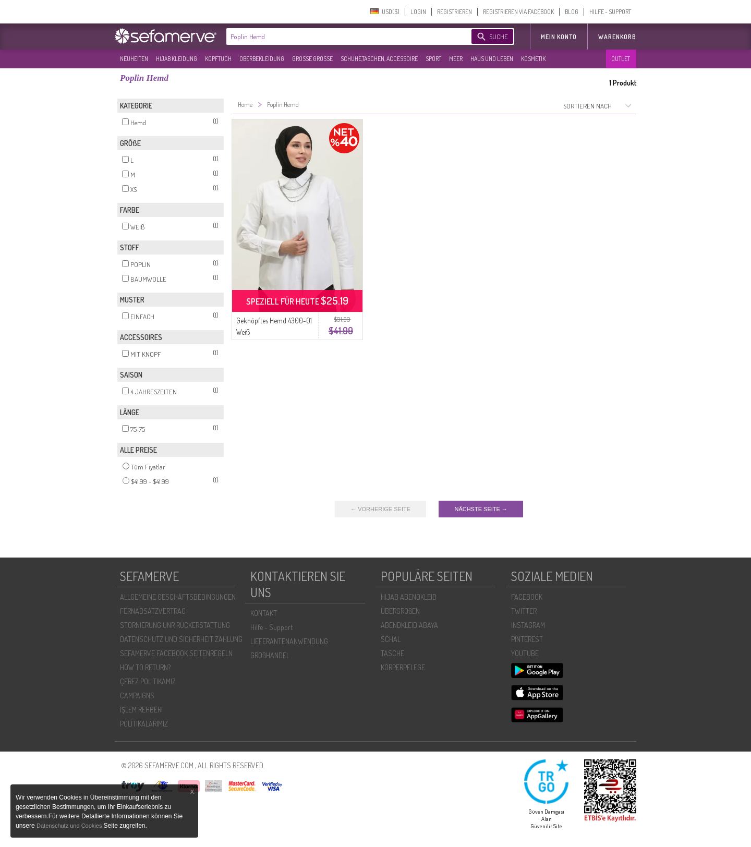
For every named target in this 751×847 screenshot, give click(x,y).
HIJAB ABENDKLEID (409, 596)
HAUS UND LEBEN (491, 59)
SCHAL (391, 639)
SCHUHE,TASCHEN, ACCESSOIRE (379, 59)
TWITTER (524, 611)
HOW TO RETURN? (145, 667)
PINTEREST (527, 639)
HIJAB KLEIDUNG (176, 59)
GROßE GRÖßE (312, 59)
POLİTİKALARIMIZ (144, 723)
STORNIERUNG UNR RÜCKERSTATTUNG (175, 625)
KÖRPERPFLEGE (403, 667)
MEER (456, 59)
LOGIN (418, 12)
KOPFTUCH (218, 59)
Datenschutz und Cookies (70, 825)
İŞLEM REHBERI (141, 709)
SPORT (433, 59)
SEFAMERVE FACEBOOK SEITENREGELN (176, 653)
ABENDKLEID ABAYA (409, 625)
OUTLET (620, 59)
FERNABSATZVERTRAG (153, 611)
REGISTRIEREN (454, 12)
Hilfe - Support (271, 627)
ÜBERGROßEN (400, 611)
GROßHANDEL (269, 655)
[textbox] (340, 36)
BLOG (571, 12)
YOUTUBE (525, 653)
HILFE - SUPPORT (610, 12)
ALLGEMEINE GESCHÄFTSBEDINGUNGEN (178, 596)
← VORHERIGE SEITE (380, 509)
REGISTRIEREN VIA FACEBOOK (518, 12)
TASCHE (392, 653)
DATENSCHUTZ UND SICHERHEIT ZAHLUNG (181, 639)
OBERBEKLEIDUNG (261, 59)
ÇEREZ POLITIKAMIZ (148, 681)
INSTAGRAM (528, 625)
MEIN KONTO (559, 37)
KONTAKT (263, 613)
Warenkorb (617, 37)
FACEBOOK (526, 596)
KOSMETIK (533, 59)
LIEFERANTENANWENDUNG (289, 641)
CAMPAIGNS (137, 695)
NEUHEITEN (134, 59)
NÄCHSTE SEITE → (480, 509)
